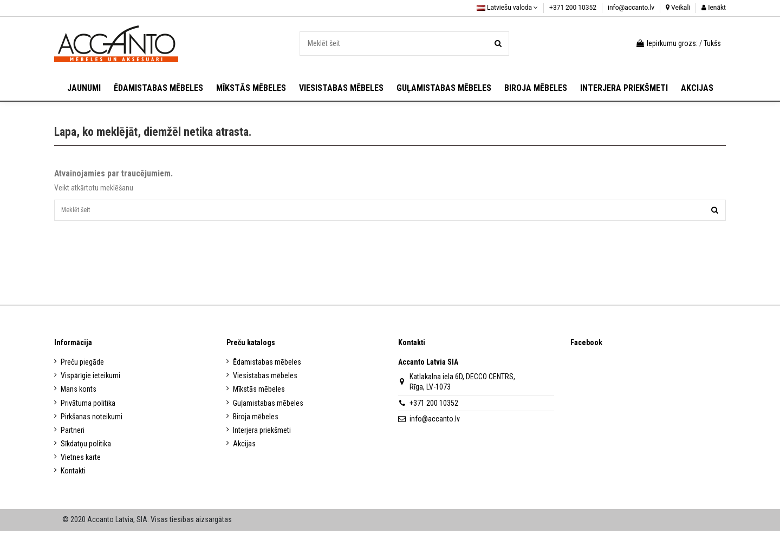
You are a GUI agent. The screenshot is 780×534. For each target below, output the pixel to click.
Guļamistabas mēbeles (268, 406)
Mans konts (78, 392)
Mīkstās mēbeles (259, 392)
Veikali (678, 7)
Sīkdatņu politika (86, 447)
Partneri (72, 433)
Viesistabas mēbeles (265, 378)
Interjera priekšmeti (262, 433)
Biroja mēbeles (255, 420)
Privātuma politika (88, 406)
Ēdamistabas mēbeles (267, 365)
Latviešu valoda (507, 7)
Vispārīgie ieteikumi (90, 378)
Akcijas (244, 447)
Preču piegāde (82, 365)
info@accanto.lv (632, 7)
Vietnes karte (81, 460)
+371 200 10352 (573, 7)
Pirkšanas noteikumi (91, 420)
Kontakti (73, 474)
